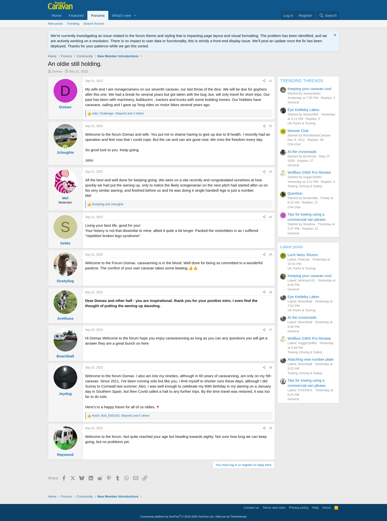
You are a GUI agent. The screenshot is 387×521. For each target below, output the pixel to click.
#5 (270, 254)
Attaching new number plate (310, 359)
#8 (270, 367)
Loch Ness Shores (303, 255)
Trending (73, 23)
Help (315, 507)
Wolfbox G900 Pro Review (309, 172)
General (293, 102)
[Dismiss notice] (334, 35)
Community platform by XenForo (177, 516)
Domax (57, 71)
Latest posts (291, 246)
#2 (270, 126)
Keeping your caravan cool (309, 89)
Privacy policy (299, 507)
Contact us (251, 507)
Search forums (93, 23)
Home (56, 15)
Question (295, 193)
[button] (135, 15)
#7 (270, 330)
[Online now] (65, 147)
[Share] (264, 81)
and (107, 204)
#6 (270, 292)
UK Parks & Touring (301, 123)
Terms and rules (274, 507)
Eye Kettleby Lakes (303, 110)
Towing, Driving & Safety (305, 186)
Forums (98, 15)
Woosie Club (298, 131)
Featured (76, 15)
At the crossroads (302, 151)
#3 (270, 171)
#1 (270, 81)
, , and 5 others (121, 415)
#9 (270, 428)
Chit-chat (294, 144)
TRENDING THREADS (301, 80)
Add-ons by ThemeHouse (231, 516)
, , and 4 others (118, 113)
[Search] (328, 15)
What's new (121, 15)
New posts (55, 23)
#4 (270, 217)
